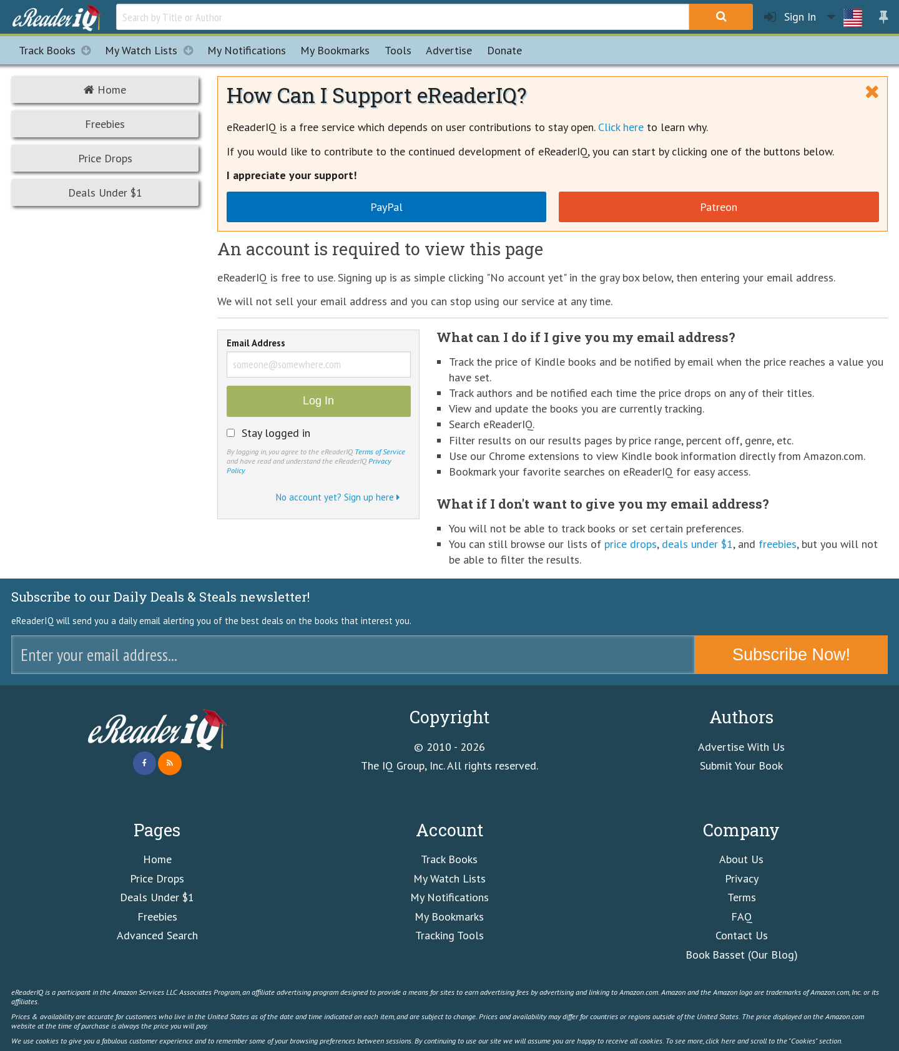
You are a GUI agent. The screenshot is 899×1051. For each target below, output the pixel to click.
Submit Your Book (741, 765)
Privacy (742, 878)
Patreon (718, 207)
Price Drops (105, 158)
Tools (398, 50)
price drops (630, 544)
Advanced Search (157, 935)
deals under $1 (697, 544)
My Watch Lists (152, 50)
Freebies (105, 124)
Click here (621, 127)
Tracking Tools (449, 935)
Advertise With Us (741, 747)
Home (105, 89)
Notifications (246, 50)
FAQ (741, 916)
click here (720, 1040)
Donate (504, 50)
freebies (778, 544)
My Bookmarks (449, 916)
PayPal (386, 207)
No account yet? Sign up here (338, 497)
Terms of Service (380, 451)
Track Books (58, 50)
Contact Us (741, 935)
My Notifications (449, 897)
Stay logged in (276, 433)
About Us (741, 859)
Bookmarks (335, 50)
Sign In (790, 17)
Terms (741, 897)
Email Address (256, 344)
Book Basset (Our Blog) (741, 954)
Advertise (449, 50)
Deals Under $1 (105, 192)
